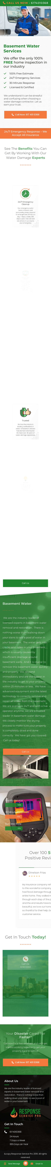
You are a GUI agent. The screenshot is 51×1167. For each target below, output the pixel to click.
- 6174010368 (25, 2)
